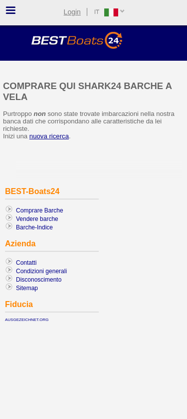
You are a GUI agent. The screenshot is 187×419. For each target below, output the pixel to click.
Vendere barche (37, 218)
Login (72, 12)
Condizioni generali (41, 271)
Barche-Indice (34, 227)
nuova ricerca (49, 136)
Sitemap (27, 288)
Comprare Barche (39, 210)
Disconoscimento (38, 279)
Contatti (26, 262)
